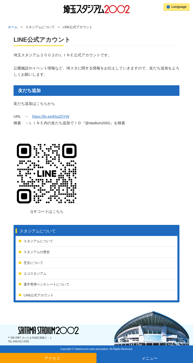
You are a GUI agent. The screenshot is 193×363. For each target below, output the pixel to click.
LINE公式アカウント (39, 295)
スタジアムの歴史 (37, 252)
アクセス (52, 358)
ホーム (13, 27)
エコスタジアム (35, 273)
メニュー (149, 358)
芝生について (33, 263)
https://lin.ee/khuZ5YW (50, 116)
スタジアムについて (38, 231)
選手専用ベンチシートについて (46, 284)
